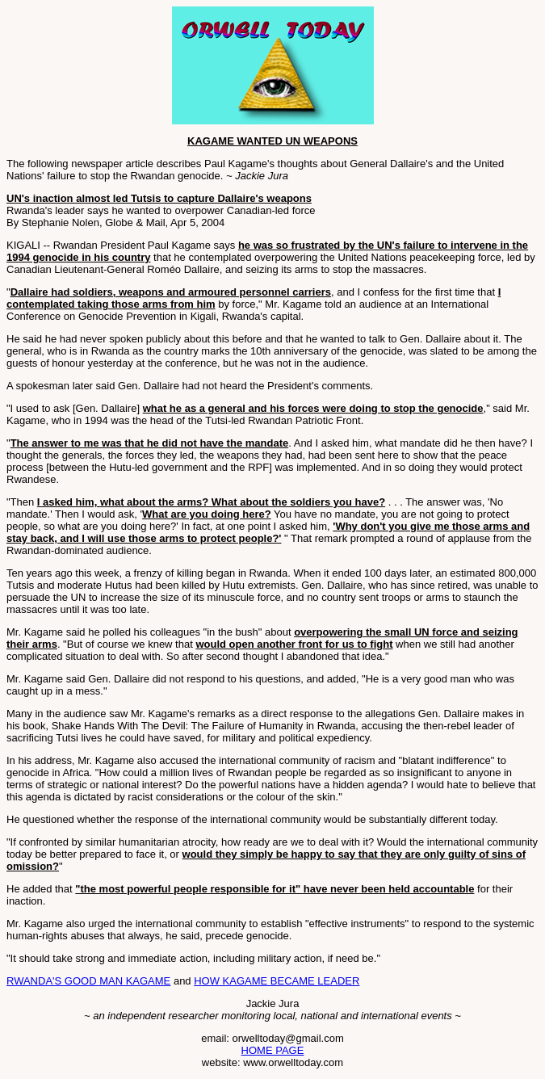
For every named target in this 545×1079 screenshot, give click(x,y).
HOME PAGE (272, 1050)
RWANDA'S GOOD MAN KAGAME (88, 981)
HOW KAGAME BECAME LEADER (276, 981)
